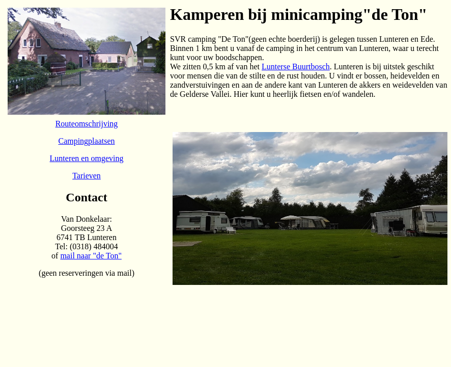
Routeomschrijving (86, 123)
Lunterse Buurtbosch (296, 66)
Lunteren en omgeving (87, 158)
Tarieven (86, 175)
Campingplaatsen (86, 141)
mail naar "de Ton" (91, 255)
